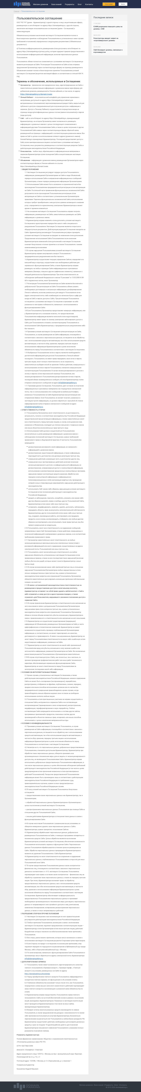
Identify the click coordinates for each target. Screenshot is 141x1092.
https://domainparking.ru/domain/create (36, 94)
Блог (80, 4)
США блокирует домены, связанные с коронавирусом (108, 51)
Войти (123, 4)
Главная (16, 11)
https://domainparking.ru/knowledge (37, 974)
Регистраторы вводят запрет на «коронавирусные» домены (106, 39)
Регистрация (109, 4)
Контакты (89, 4)
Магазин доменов (40, 4)
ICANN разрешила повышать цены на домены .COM (108, 28)
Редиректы (69, 4)
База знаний (56, 4)
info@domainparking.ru (67, 383)
